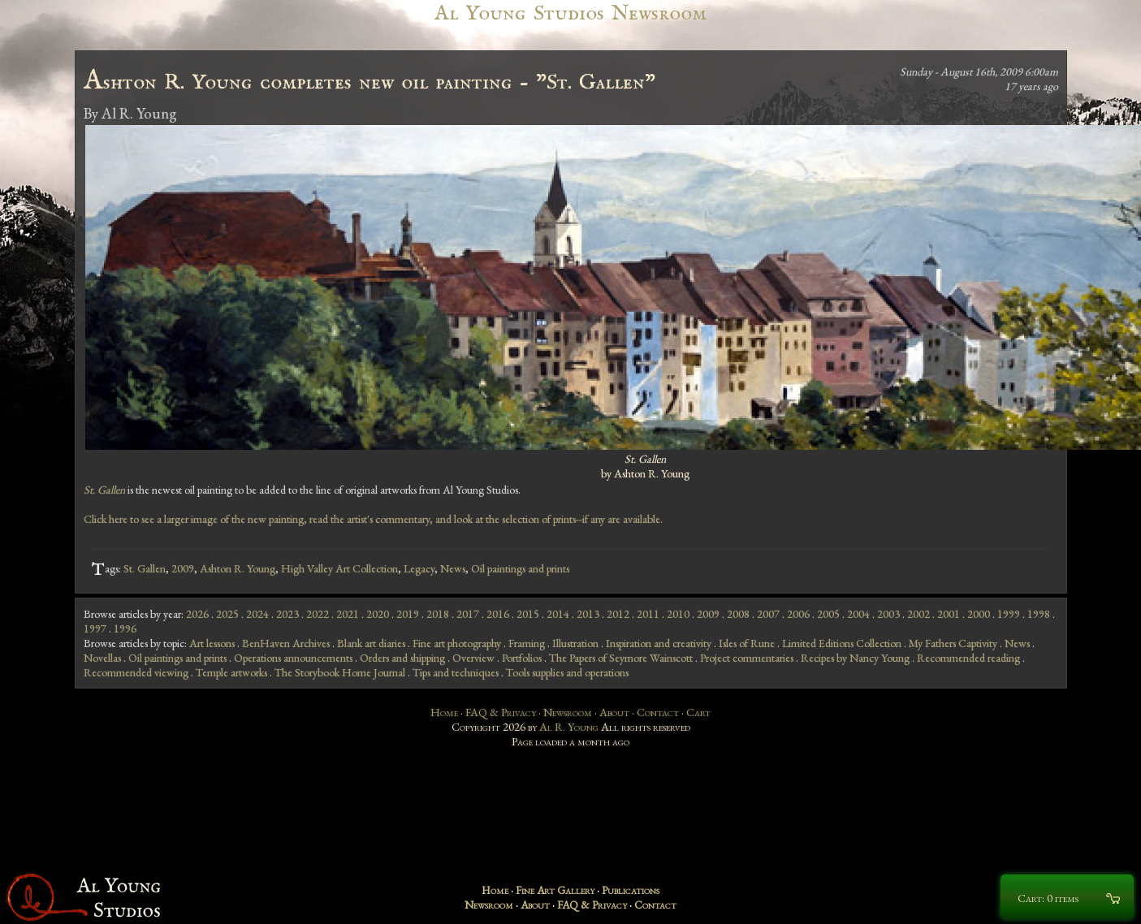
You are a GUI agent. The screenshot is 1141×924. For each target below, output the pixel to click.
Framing (526, 643)
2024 (257, 614)
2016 (497, 614)
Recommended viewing (136, 672)
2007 (768, 614)
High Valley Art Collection (339, 568)
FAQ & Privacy (500, 712)
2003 (888, 614)
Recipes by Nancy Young (855, 657)
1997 (95, 628)
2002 (918, 614)
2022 (317, 614)
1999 (1008, 614)
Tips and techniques (456, 672)
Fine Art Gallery (555, 890)
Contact (658, 712)
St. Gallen (144, 568)
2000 (978, 614)
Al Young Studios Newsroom (570, 13)
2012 (618, 614)
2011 (648, 614)
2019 (407, 614)
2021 (347, 614)
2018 (437, 614)
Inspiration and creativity (658, 643)
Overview (473, 657)
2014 (558, 614)
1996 (125, 628)
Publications (630, 890)
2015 (527, 614)
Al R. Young (569, 726)
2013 (588, 614)
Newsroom (567, 712)
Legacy (419, 568)
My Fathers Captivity (953, 643)
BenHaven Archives (286, 643)
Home (444, 712)
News (452, 568)
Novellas (102, 657)
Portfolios (522, 657)
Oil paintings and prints (520, 568)
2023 (287, 614)
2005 (828, 614)
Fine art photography (457, 643)
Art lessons (212, 643)
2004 (858, 614)
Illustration (575, 643)
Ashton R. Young (237, 568)
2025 (227, 614)
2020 (377, 614)
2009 (182, 568)
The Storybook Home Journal (339, 672)
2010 (678, 614)
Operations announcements (293, 657)
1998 (1038, 614)
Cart (698, 712)
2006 (798, 614)
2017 (467, 614)
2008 (738, 614)
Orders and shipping (402, 657)
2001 (948, 614)
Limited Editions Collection (841, 643)
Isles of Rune (747, 643)
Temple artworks (231, 672)
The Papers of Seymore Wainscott (621, 657)
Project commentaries (746, 657)
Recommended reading (968, 657)
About (614, 712)
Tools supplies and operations (567, 672)
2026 (197, 614)
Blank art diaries (371, 643)
